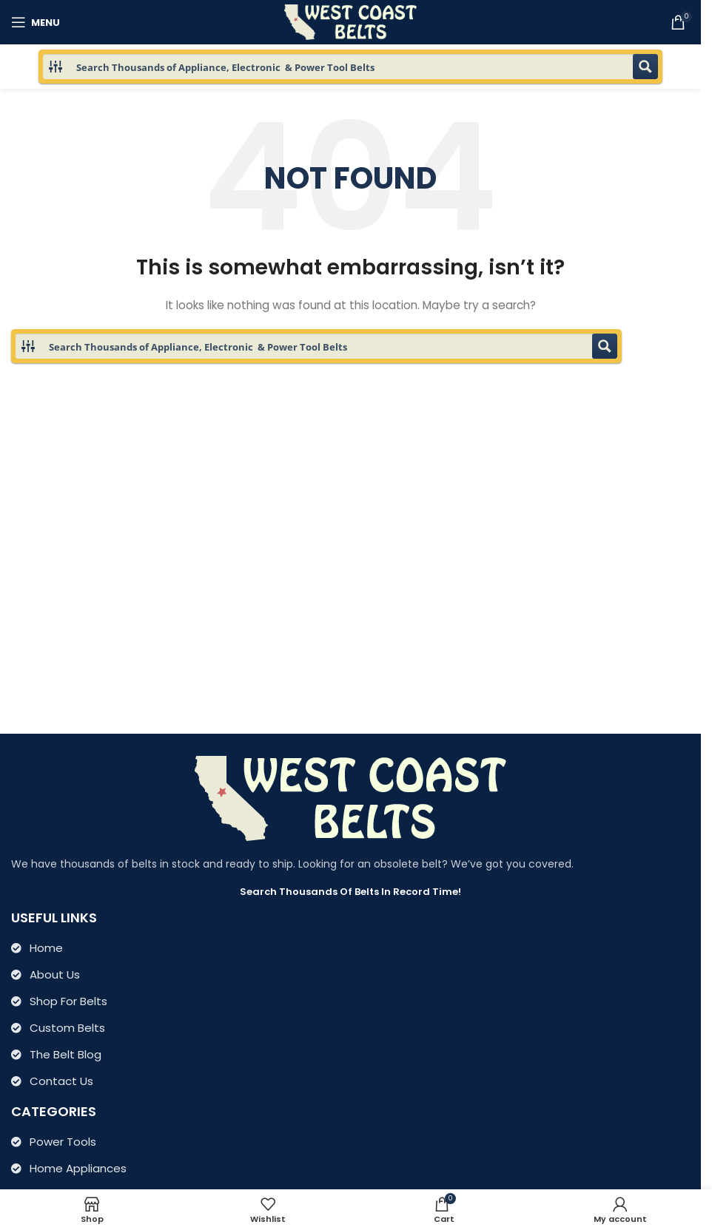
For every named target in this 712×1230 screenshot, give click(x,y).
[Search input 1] (351, 66)
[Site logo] (350, 21)
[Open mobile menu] (35, 22)
